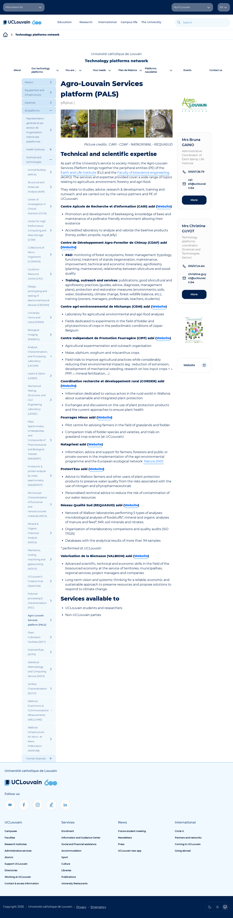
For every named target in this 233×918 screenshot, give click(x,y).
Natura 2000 (153, 461)
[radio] (210, 907)
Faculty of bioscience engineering (143, 172)
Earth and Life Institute (78, 172)
